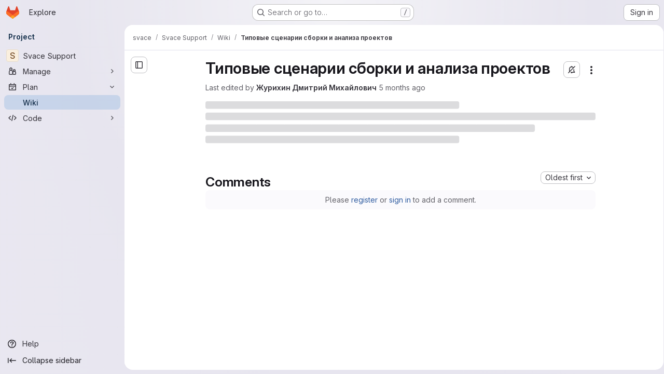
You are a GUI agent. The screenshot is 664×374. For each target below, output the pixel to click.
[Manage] (62, 71)
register (362, 199)
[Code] (62, 118)
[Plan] (62, 86)
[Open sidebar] (139, 65)
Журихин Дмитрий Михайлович (315, 87)
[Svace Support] (62, 55)
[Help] (62, 344)
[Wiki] (62, 102)
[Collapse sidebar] (62, 360)
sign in (398, 199)
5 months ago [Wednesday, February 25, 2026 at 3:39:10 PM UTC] (400, 87)
